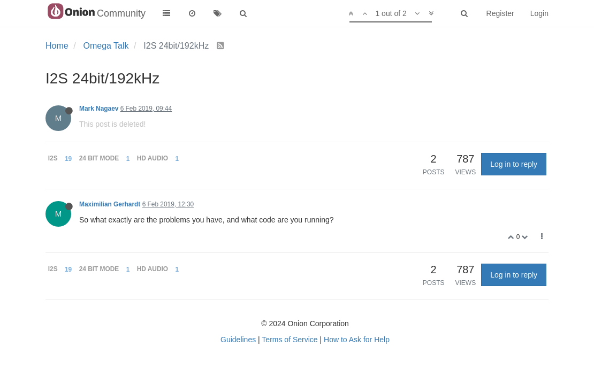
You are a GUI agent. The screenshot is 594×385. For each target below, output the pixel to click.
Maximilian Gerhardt (109, 204)
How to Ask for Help (357, 339)
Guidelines (238, 339)
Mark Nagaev (98, 108)
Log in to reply (513, 164)
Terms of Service (289, 339)
